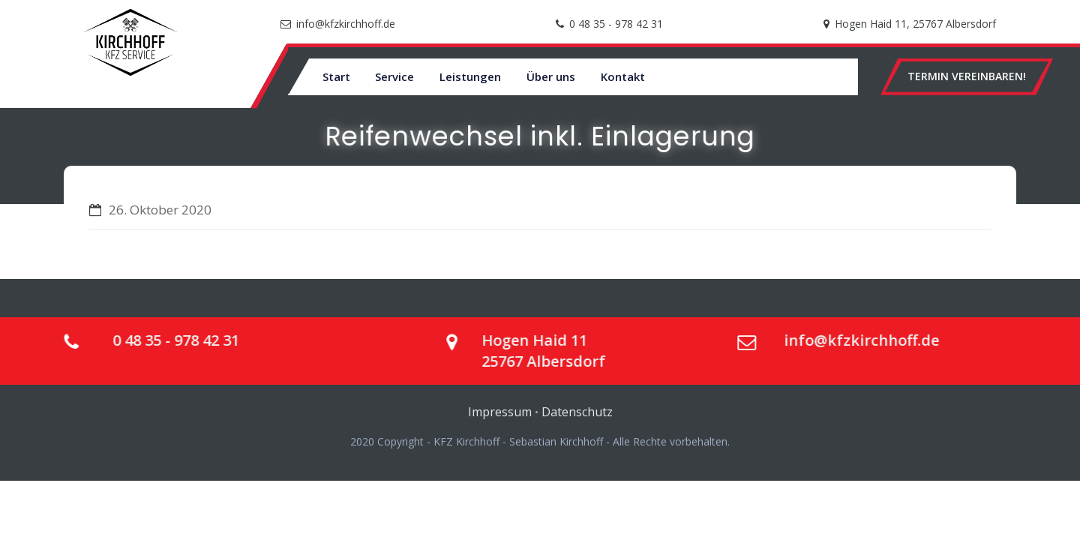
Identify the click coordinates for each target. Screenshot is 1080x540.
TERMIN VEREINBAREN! (967, 76)
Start (336, 76)
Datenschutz (577, 418)
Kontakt (623, 76)
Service (394, 76)
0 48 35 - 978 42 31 (616, 23)
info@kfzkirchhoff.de (345, 23)
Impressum (500, 418)
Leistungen (470, 76)
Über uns (550, 76)
